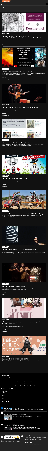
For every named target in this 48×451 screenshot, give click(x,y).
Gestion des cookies (37, 445)
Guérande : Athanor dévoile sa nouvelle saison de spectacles (23, 107)
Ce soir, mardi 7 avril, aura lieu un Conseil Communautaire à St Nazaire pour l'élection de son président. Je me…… (20, 387)
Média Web (4, 391)
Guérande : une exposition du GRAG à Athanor (18, 71)
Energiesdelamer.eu (5, 404)
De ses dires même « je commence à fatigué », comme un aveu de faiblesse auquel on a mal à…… (18, 385)
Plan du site (31, 445)
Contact (39, 440)
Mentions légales (37, 447)
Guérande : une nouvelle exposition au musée (18, 36)
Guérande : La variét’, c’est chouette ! (15, 288)
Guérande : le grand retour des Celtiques (16, 178)
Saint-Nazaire (4, 394)
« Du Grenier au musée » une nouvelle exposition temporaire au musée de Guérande (23, 324)
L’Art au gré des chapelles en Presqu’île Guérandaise (21, 143)
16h (16, 414)
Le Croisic (44, 439)
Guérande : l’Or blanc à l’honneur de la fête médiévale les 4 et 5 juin (24, 214)
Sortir (8, 9)
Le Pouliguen (27, 440)
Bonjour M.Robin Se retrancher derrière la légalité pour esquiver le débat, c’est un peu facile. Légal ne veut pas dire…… (21, 383)
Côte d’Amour (4, 392)
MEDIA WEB (6, 414)
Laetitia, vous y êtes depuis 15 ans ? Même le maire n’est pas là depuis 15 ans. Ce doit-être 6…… (17, 379)
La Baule (34, 439)
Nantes (3, 397)
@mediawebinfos (12, 414)
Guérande (4, 9)
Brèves (36, 440)
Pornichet (32, 440)
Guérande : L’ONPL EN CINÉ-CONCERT (16, 360)
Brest (3, 399)
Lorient (3, 398)
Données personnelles (29, 447)
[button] (1, 4)
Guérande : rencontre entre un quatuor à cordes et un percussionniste (21, 251)
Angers (3, 395)
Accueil (1, 9)
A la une (26, 439)
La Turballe (39, 439)
